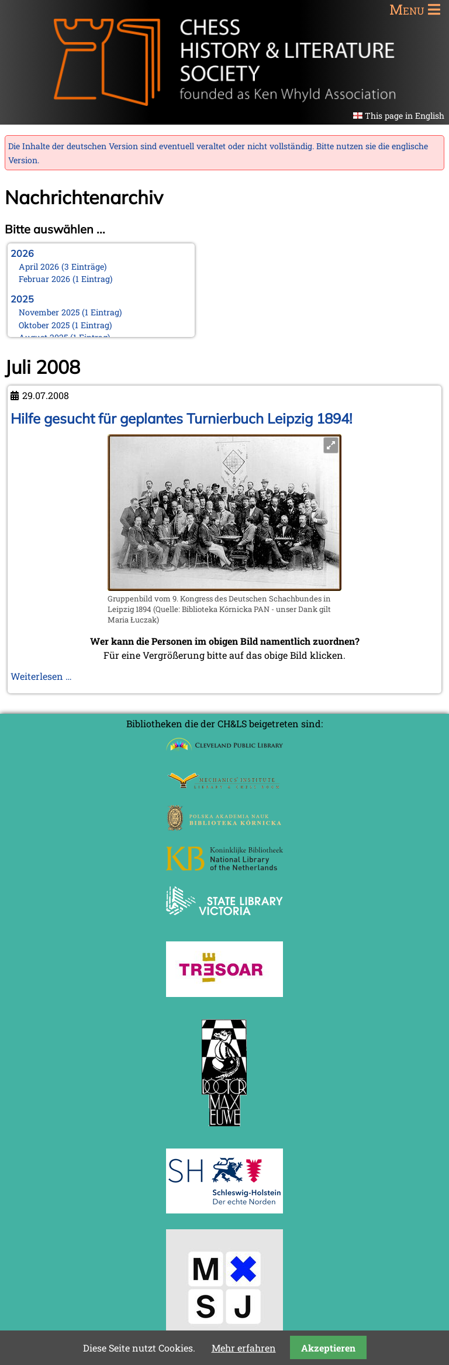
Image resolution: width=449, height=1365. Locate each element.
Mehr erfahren (244, 1348)
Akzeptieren (328, 1348)
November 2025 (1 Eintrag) (70, 312)
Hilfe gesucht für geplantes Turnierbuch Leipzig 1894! (181, 418)
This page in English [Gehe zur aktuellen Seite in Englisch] (404, 115)
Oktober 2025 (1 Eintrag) (65, 325)
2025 (22, 299)
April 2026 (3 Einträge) (63, 266)
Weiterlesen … (41, 676)
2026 (22, 253)
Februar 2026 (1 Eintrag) (66, 278)
